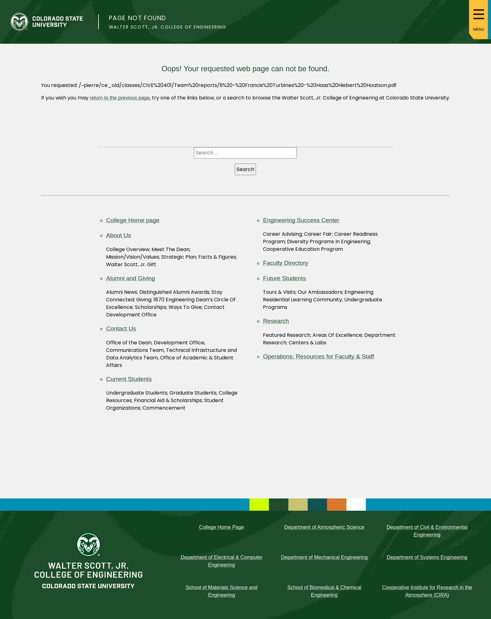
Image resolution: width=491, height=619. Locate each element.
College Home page (132, 220)
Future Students (284, 278)
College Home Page (221, 527)
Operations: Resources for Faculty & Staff (318, 356)
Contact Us (121, 328)
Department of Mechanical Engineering (324, 557)
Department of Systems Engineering (427, 557)
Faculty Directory (285, 263)
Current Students (129, 379)
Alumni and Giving (130, 278)
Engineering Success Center (301, 220)
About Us (118, 235)
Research (276, 321)
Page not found (137, 18)
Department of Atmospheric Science (324, 527)
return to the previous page (120, 97)
